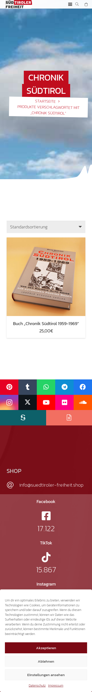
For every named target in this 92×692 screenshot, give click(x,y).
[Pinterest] (9, 387)
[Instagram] (9, 402)
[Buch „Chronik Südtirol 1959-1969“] (46, 240)
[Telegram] (64, 387)
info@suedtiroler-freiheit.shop (51, 485)
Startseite (45, 101)
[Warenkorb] (86, 4)
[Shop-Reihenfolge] (46, 227)
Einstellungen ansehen (46, 675)
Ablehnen (46, 661)
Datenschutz (37, 685)
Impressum (55, 685)
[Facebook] (83, 387)
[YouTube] (46, 402)
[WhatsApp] (46, 387)
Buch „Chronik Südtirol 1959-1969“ (46, 323)
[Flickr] (64, 402)
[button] (70, 4)
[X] (27, 402)
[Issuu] (69, 417)
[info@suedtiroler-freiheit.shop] (13, 485)
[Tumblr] (27, 387)
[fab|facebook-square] (46, 516)
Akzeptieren (46, 648)
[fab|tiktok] (46, 557)
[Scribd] (23, 417)
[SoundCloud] (83, 402)
